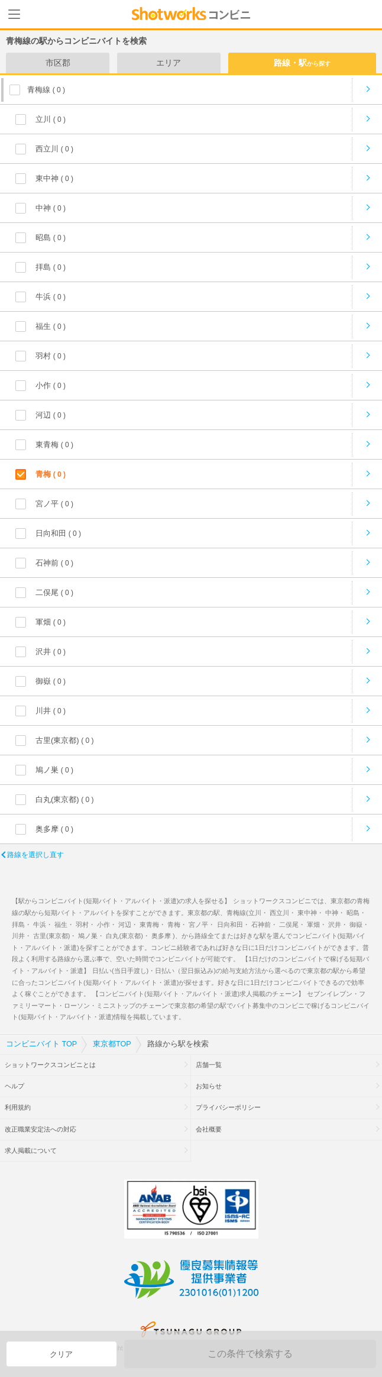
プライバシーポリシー (228, 1107)
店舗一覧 (209, 1064)
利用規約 (18, 1107)
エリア (168, 62)
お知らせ (209, 1086)
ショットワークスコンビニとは (50, 1064)
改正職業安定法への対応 (40, 1129)
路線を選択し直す (35, 855)
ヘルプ (14, 1086)
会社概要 (209, 1129)
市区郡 (58, 62)
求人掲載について (31, 1150)
